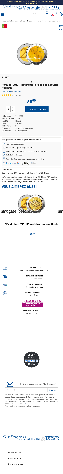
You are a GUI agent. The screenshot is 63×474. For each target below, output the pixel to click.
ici (25, 404)
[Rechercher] (39, 13)
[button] (60, 211)
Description (7, 91)
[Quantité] (8, 109)
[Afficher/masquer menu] (2, 14)
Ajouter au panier (37, 109)
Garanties (17, 91)
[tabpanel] (32, 54)
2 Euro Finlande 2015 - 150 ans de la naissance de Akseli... (31, 224)
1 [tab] (31, 81)
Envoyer (53, 390)
